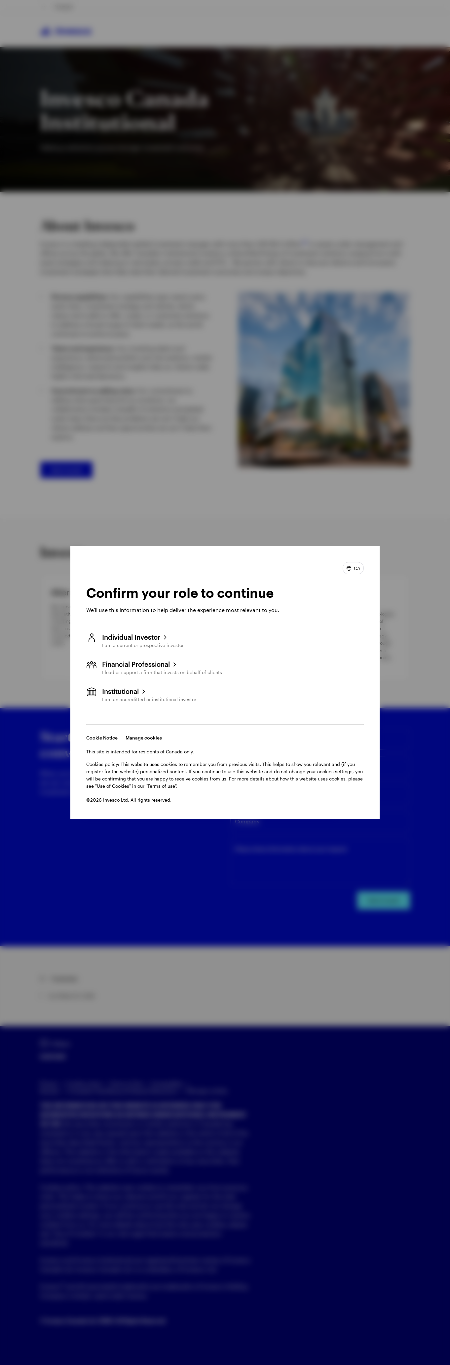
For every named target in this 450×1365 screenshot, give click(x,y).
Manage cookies (144, 737)
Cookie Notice (102, 737)
